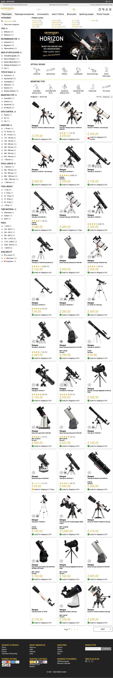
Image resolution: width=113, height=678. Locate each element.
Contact (60, 651)
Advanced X (37, 23)
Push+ (94, 20)
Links (31, 654)
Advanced (36, 20)
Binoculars (71, 14)
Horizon (56, 20)
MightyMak (57, 23)
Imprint (4, 649)
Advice (59, 649)
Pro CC (75, 20)
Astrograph (37, 25)
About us (32, 647)
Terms (4, 647)
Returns (32, 666)
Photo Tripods (103, 14)
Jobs (31, 649)
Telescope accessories (24, 14)
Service (59, 647)
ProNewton (77, 27)
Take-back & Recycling (9, 654)
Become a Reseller (63, 663)
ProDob (75, 25)
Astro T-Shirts (58, 14)
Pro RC (76, 23)
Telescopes (6, 14)
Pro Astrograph (58, 27)
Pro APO (56, 25)
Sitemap (32, 651)
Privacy (4, 651)
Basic (35, 27)
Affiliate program (63, 661)
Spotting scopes (86, 14)
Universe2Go (43, 14)
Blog (58, 654)
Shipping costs (34, 664)
